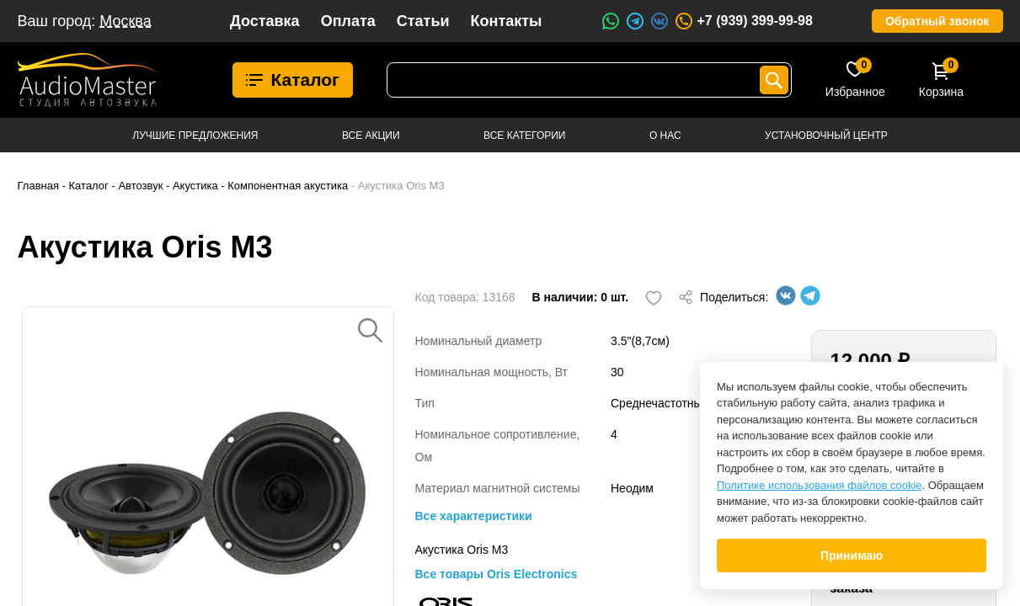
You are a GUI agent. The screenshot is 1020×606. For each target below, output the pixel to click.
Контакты (506, 21)
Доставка (265, 21)
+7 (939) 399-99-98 (743, 21)
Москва (125, 21)
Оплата (348, 21)
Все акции (371, 135)
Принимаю (851, 555)
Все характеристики (473, 516)
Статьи (423, 21)
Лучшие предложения (195, 135)
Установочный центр (826, 135)
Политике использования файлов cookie (819, 485)
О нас (665, 135)
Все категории (524, 135)
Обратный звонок (937, 21)
